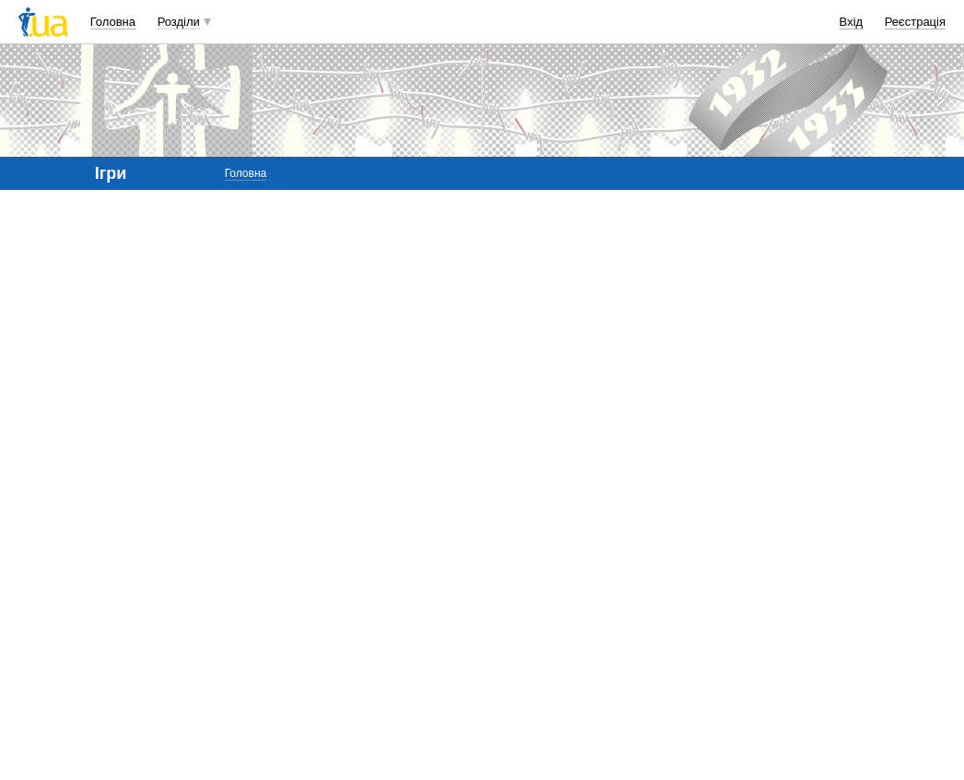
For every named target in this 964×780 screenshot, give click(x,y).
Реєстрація (915, 22)
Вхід (852, 22)
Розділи (179, 22)
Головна (112, 22)
